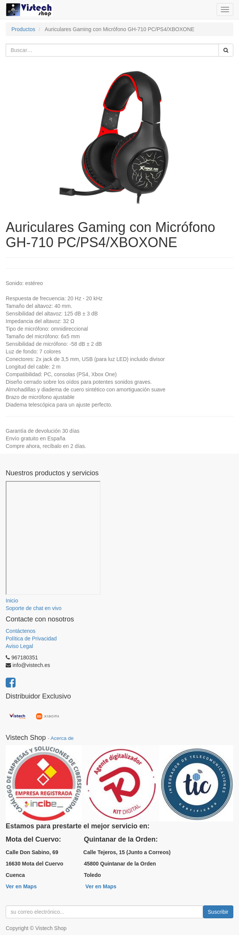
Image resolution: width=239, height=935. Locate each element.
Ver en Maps (21, 886)
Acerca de (62, 738)
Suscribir (218, 912)
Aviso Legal (19, 646)
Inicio (12, 601)
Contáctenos (21, 631)
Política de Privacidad (31, 638)
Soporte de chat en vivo (33, 608)
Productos (23, 29)
